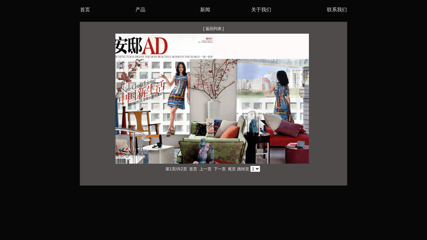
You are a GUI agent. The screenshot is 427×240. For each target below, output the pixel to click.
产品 (140, 9)
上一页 (205, 169)
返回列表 (213, 28)
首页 (85, 9)
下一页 (220, 169)
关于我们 (261, 9)
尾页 (232, 169)
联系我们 (337, 9)
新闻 (205, 9)
